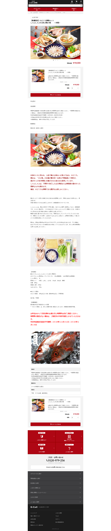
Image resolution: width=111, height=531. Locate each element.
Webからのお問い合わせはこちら (55, 467)
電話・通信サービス (35, 516)
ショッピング (34, 513)
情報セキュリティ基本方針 (37, 525)
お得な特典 (33, 519)
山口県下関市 (35, 12)
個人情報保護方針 (60, 522)
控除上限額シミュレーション (38, 492)
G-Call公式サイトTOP (40, 507)
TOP (31, 12)
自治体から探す (74, 9)
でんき (57, 516)
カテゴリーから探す (37, 9)
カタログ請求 (34, 497)
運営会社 (33, 522)
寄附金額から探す (55, 9)
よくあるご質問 (35, 502)
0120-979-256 (56, 460)
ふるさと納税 (59, 513)
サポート (58, 519)
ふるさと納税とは (35, 488)
